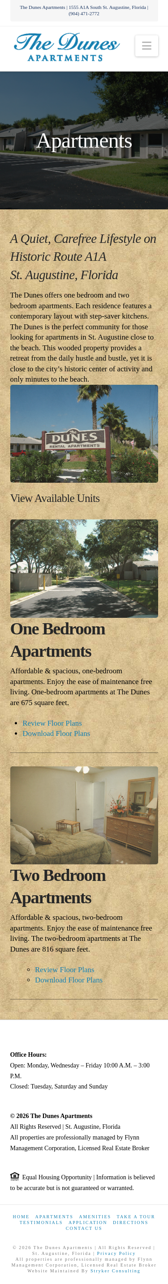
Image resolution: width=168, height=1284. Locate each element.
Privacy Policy (116, 1253)
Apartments (54, 1216)
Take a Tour (136, 1216)
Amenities (95, 1216)
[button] (146, 45)
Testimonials (41, 1222)
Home (21, 1216)
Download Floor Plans (56, 733)
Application (88, 1222)
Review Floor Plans (52, 723)
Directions (130, 1222)
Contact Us (84, 1228)
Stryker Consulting (115, 1270)
